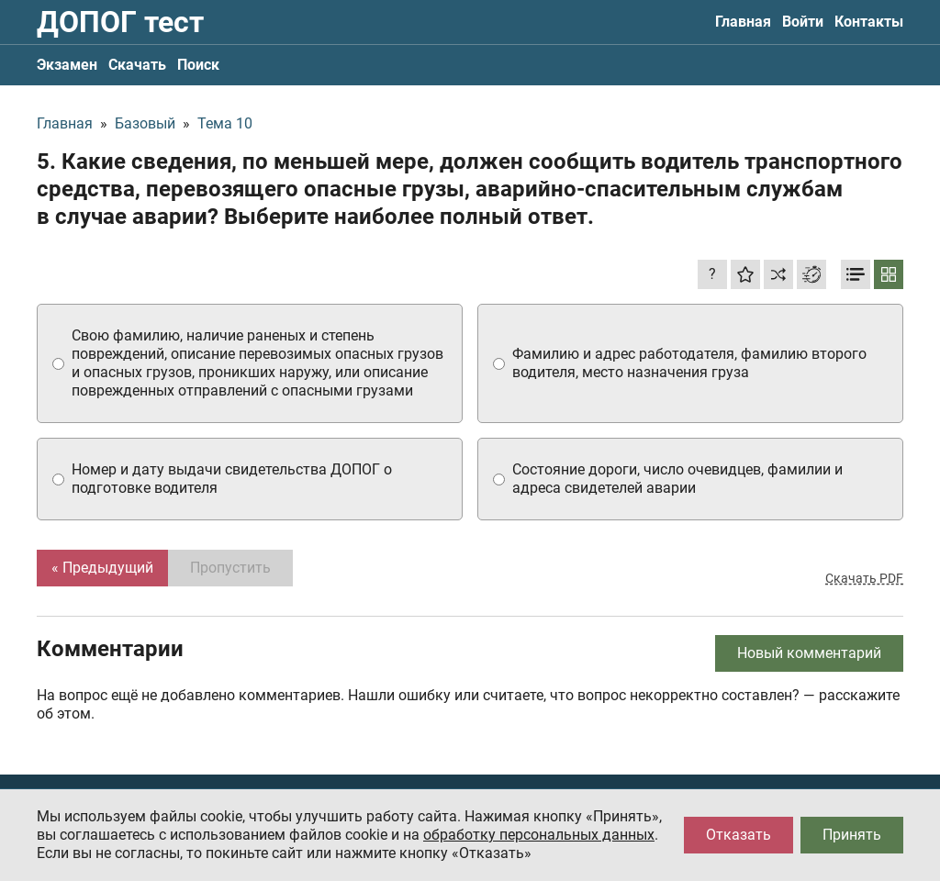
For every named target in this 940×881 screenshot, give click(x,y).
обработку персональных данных (539, 834)
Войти (802, 21)
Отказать (738, 834)
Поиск (198, 64)
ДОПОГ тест (120, 22)
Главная (743, 21)
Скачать (137, 64)
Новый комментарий (809, 653)
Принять (851, 834)
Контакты (868, 21)
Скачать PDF (864, 578)
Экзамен (67, 64)
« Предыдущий (102, 567)
